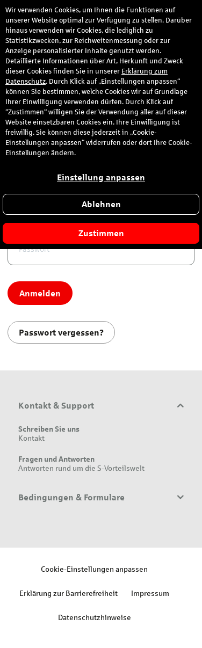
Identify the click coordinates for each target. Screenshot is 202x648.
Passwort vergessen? (61, 332)
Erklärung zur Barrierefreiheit (68, 593)
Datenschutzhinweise (94, 617)
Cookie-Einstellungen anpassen (94, 568)
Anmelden (40, 293)
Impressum (150, 593)
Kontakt (31, 437)
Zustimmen (101, 233)
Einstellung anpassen (101, 177)
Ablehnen (101, 204)
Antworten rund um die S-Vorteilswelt (81, 467)
